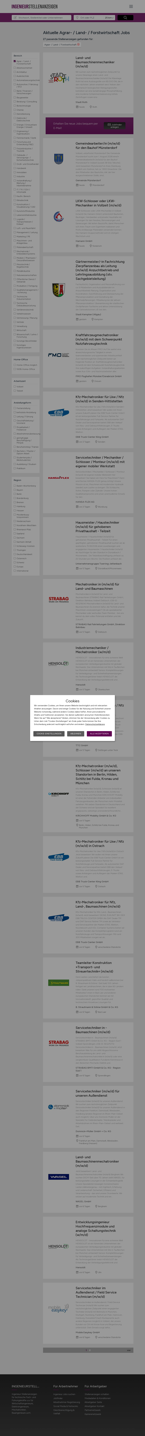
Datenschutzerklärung (95, 724)
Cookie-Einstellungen (49, 734)
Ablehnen (75, 734)
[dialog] (72, 718)
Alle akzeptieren (99, 734)
